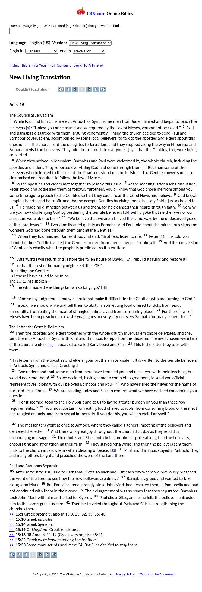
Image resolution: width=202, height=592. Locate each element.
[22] (50, 345)
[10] (126, 212)
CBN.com (90, 14)
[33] (113, 450)
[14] (162, 236)
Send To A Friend (88, 65)
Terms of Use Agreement (158, 574)
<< (12, 514)
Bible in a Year (34, 65)
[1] (28, 128)
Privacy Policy (125, 574)
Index (14, 65)
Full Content (60, 65)
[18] (104, 287)
